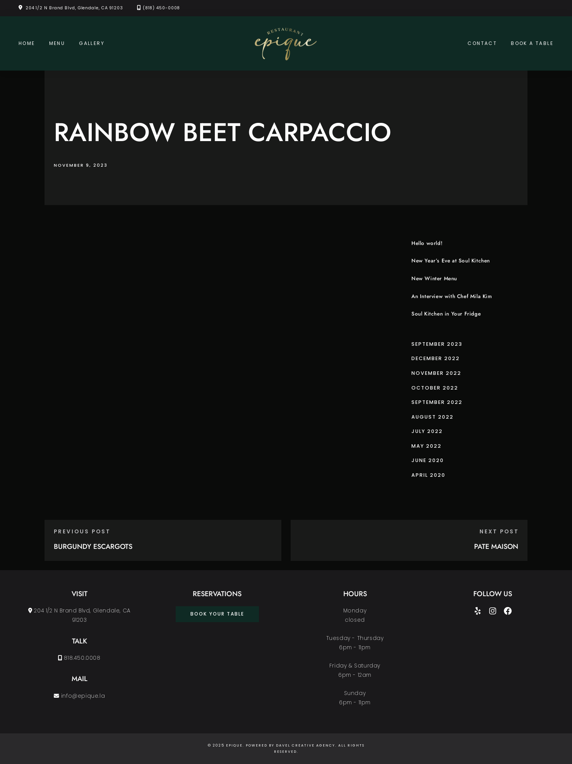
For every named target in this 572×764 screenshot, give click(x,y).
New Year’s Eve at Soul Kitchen (450, 260)
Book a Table (532, 43)
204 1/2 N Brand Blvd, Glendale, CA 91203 (74, 8)
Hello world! (426, 243)
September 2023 (436, 344)
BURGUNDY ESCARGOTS (93, 547)
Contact (482, 43)
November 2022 (436, 373)
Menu (57, 43)
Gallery (91, 43)
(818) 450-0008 (161, 8)
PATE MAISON (496, 547)
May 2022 (426, 446)
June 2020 (427, 460)
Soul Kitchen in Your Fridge (446, 313)
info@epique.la (79, 696)
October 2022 (434, 388)
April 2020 (428, 475)
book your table (217, 614)
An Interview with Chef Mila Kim (451, 296)
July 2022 (427, 431)
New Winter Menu (434, 278)
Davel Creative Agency (305, 745)
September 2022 (436, 402)
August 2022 (432, 417)
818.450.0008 (79, 658)
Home (27, 43)
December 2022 (435, 358)
